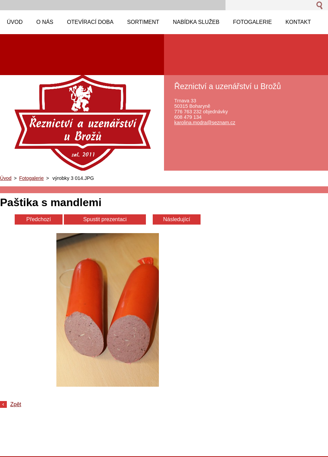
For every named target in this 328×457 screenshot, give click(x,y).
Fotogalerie (31, 178)
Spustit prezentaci (104, 219)
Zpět (15, 404)
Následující (176, 219)
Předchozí (38, 219)
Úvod (6, 178)
